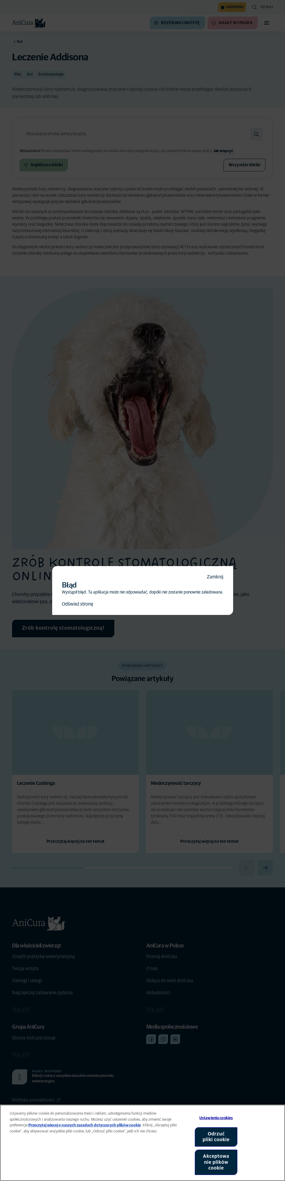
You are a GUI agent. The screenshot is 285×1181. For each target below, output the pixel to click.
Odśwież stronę (77, 604)
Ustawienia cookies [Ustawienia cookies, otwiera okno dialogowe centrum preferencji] (216, 1118)
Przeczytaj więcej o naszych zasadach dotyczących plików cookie (84, 1125)
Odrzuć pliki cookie (216, 1137)
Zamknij (215, 577)
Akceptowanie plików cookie (216, 1162)
